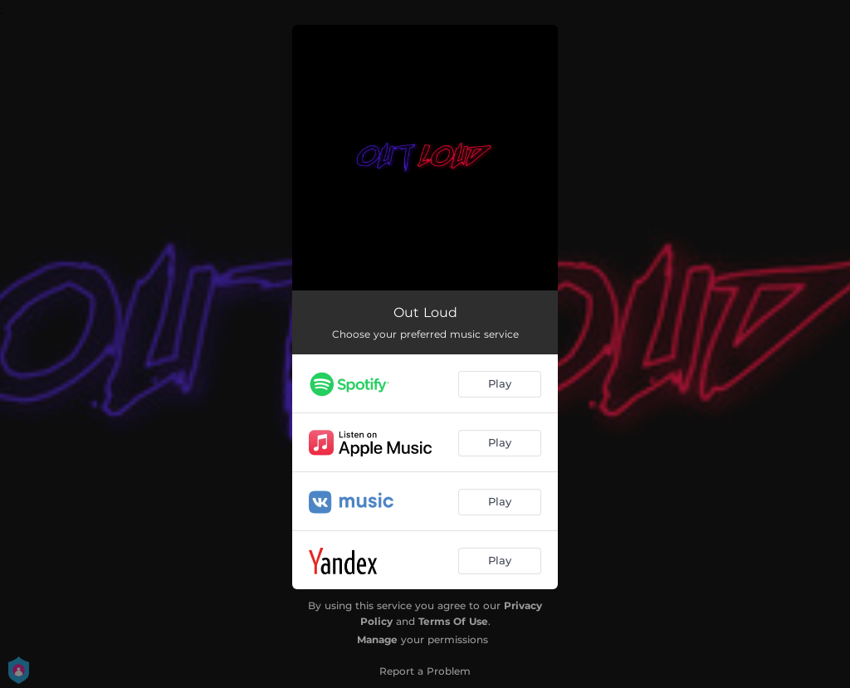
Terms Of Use (453, 621)
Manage (377, 639)
